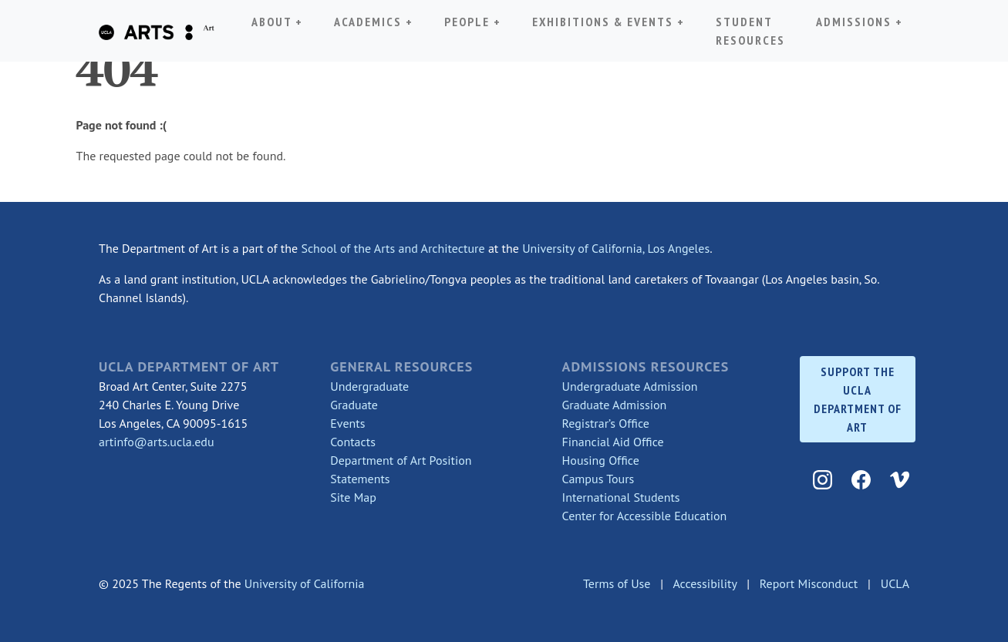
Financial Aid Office (613, 441)
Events (347, 423)
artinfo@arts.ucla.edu (156, 441)
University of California (304, 583)
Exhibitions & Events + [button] (608, 20)
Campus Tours (598, 478)
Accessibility (705, 583)
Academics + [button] (377, 20)
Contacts (353, 441)
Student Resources (750, 31)
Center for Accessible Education (644, 515)
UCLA (895, 583)
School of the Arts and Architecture (392, 248)
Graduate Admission (614, 404)
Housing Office (600, 460)
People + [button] (472, 20)
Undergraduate (369, 386)
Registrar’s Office (605, 423)
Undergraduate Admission (630, 386)
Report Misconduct (809, 583)
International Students (621, 497)
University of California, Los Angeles (616, 248)
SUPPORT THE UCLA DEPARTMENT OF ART (858, 399)
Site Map (353, 497)
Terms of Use (616, 583)
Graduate (354, 404)
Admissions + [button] (859, 21)
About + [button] (277, 21)
